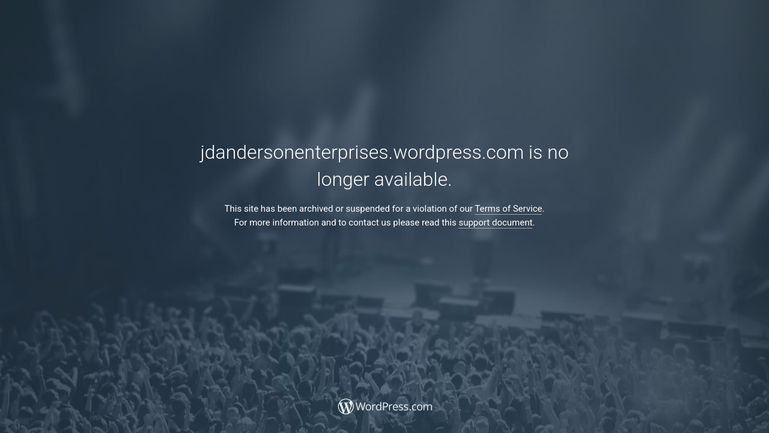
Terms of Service (508, 208)
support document (495, 222)
